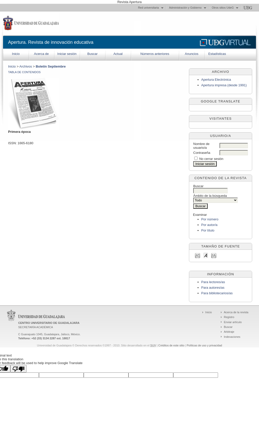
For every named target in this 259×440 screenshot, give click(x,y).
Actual (117, 54)
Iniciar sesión (67, 54)
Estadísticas (217, 54)
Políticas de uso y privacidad (204, 345)
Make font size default (205, 255)
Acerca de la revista (236, 312)
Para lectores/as (213, 282)
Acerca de (41, 54)
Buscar (92, 54)
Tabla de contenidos (24, 72)
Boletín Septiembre (51, 66)
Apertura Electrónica (216, 79)
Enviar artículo (233, 322)
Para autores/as (213, 287)
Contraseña (201, 153)
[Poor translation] (18, 368)
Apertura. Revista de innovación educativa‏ (50, 42)
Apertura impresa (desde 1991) (224, 85)
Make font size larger (213, 255)
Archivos (25, 66)
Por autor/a (209, 225)
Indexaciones (232, 336)
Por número (210, 219)
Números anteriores (154, 54)
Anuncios (191, 54)
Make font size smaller (197, 255)
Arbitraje (229, 331)
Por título (207, 230)
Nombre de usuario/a (201, 146)
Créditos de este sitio (171, 345)
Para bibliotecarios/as (217, 293)
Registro (229, 317)
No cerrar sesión (211, 159)
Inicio (15, 54)
